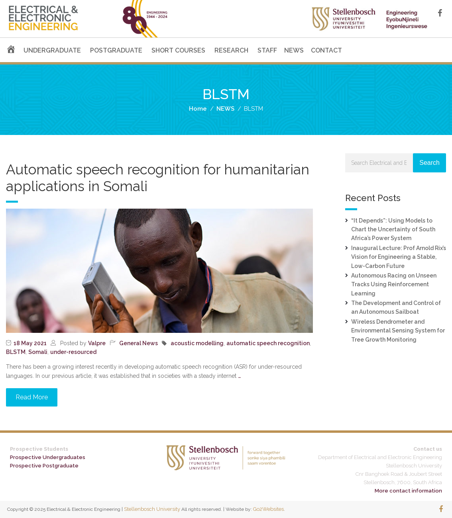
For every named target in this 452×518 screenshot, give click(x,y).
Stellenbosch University (152, 509)
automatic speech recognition (268, 343)
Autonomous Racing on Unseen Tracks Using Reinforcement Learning (393, 284)
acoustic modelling (197, 343)
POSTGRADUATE (116, 50)
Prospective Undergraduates (47, 457)
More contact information (408, 491)
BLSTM (16, 352)
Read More (32, 397)
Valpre (97, 343)
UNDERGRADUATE (52, 50)
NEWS (294, 50)
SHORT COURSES (178, 50)
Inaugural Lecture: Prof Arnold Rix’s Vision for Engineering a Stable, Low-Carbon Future (398, 257)
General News (138, 343)
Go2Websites (268, 509)
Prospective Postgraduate (44, 466)
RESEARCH (231, 50)
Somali (37, 352)
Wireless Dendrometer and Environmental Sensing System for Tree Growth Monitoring (398, 331)
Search (429, 162)
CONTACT (326, 50)
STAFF (267, 50)
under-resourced (73, 352)
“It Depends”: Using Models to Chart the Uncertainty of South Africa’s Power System (393, 229)
